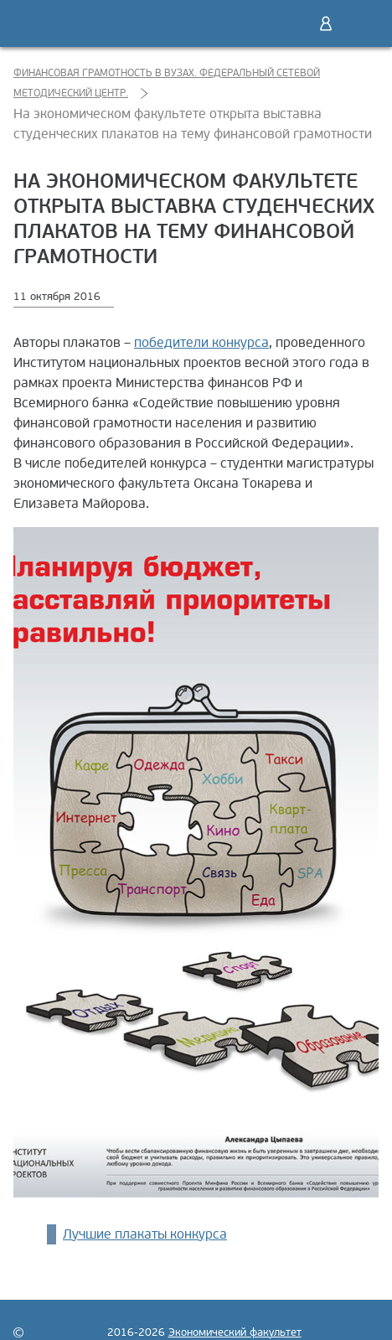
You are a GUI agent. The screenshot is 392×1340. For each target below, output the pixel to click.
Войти (325, 23)
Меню (361, 23)
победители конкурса (201, 342)
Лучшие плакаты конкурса (145, 1234)
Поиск (290, 23)
